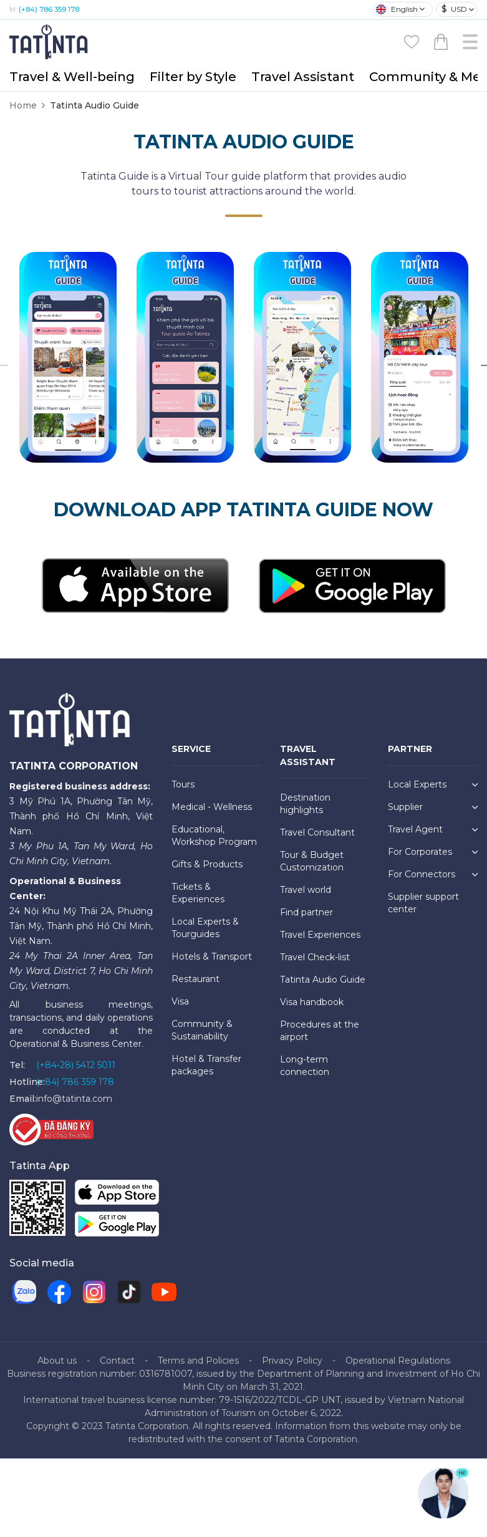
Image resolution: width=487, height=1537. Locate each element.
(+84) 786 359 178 (49, 9)
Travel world (305, 889)
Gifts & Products (207, 864)
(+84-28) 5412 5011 (75, 1065)
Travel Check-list (315, 957)
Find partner (306, 912)
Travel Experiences (320, 934)
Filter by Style (193, 76)
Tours (183, 784)
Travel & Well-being (72, 76)
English (397, 9)
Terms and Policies (198, 1360)
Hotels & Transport (211, 956)
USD (454, 9)
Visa (180, 1001)
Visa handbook (312, 1002)
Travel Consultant (317, 832)
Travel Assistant (302, 76)
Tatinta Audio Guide (322, 979)
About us (57, 1360)
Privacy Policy (292, 1360)
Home (23, 105)
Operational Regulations (397, 1360)
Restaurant (195, 979)
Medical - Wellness (211, 806)
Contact (117, 1360)
